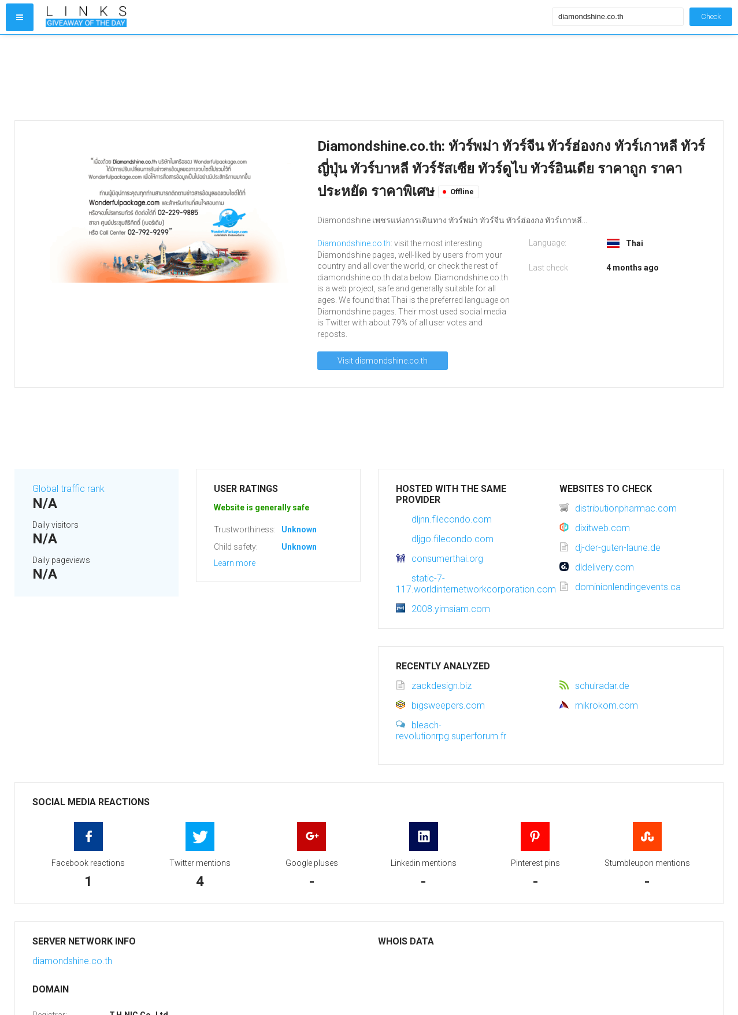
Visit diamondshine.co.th (383, 360)
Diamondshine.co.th (354, 243)
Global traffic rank (68, 488)
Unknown (299, 529)
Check (711, 16)
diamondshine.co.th (72, 960)
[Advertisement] (296, 77)
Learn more (234, 563)
